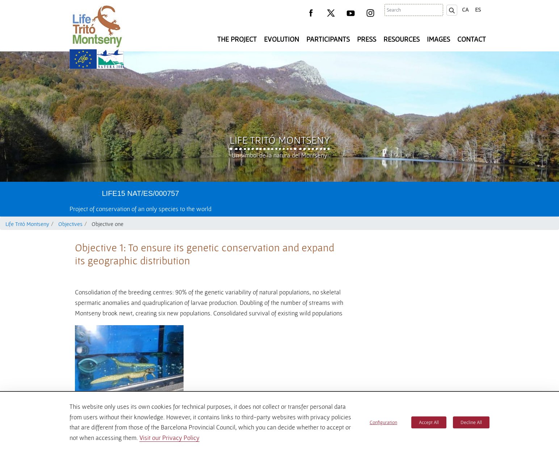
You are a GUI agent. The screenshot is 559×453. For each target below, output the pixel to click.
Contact (471, 39)
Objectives (70, 224)
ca (465, 9)
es (478, 9)
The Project (237, 39)
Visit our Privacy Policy (169, 437)
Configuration (383, 422)
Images (438, 39)
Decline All (471, 422)
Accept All (429, 422)
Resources (401, 39)
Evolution (281, 39)
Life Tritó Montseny (280, 140)
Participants (328, 39)
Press (366, 39)
